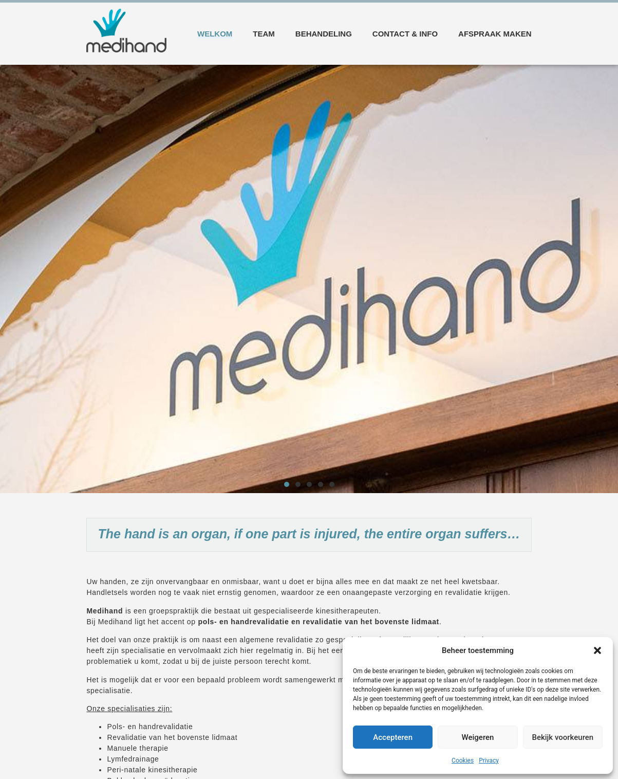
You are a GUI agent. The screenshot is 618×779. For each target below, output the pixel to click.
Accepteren (393, 737)
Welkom (214, 33)
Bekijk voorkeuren (562, 737)
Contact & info (405, 33)
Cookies (463, 760)
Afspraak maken (495, 33)
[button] (597, 650)
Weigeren (478, 737)
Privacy (489, 760)
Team (264, 33)
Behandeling (323, 33)
